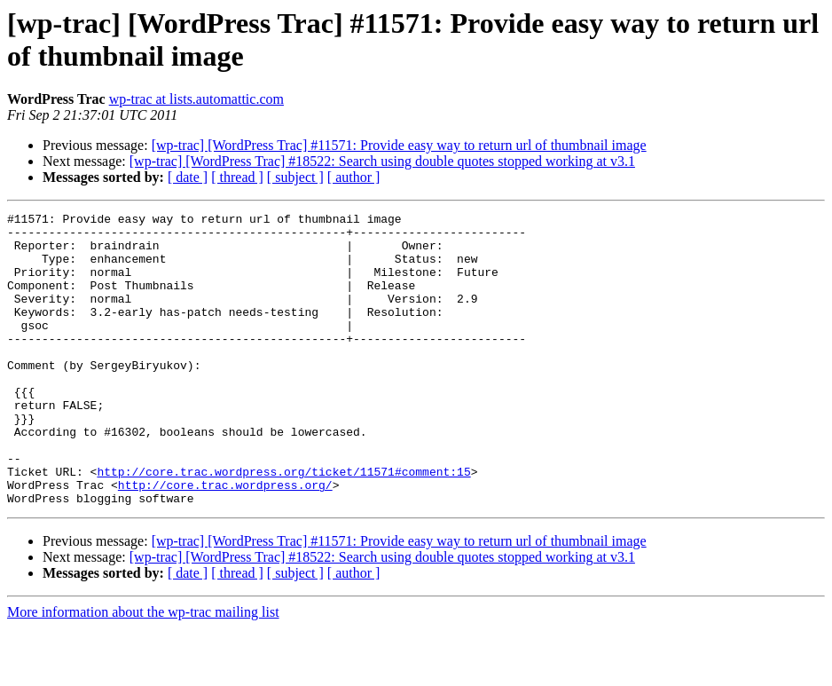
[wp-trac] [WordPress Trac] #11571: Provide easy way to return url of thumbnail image (399, 145)
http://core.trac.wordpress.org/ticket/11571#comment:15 (283, 524)
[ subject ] (295, 177)
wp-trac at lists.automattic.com (196, 98)
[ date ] (188, 177)
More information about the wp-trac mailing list (143, 670)
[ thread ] (237, 177)
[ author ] (354, 177)
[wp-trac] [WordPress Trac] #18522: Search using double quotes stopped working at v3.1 (382, 161)
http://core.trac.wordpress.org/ (225, 540)
